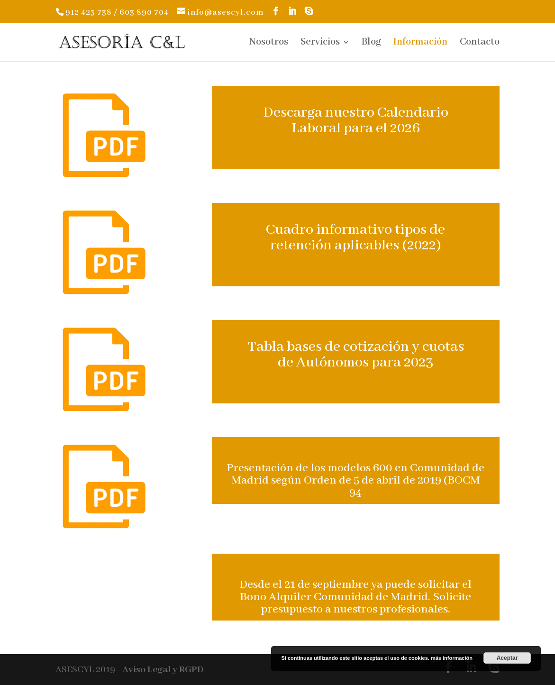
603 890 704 (144, 13)
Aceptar (507, 658)
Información (420, 43)
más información (452, 658)
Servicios (320, 43)
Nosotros (268, 43)
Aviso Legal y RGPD (162, 670)
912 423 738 (88, 13)
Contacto (480, 43)
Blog (371, 43)
